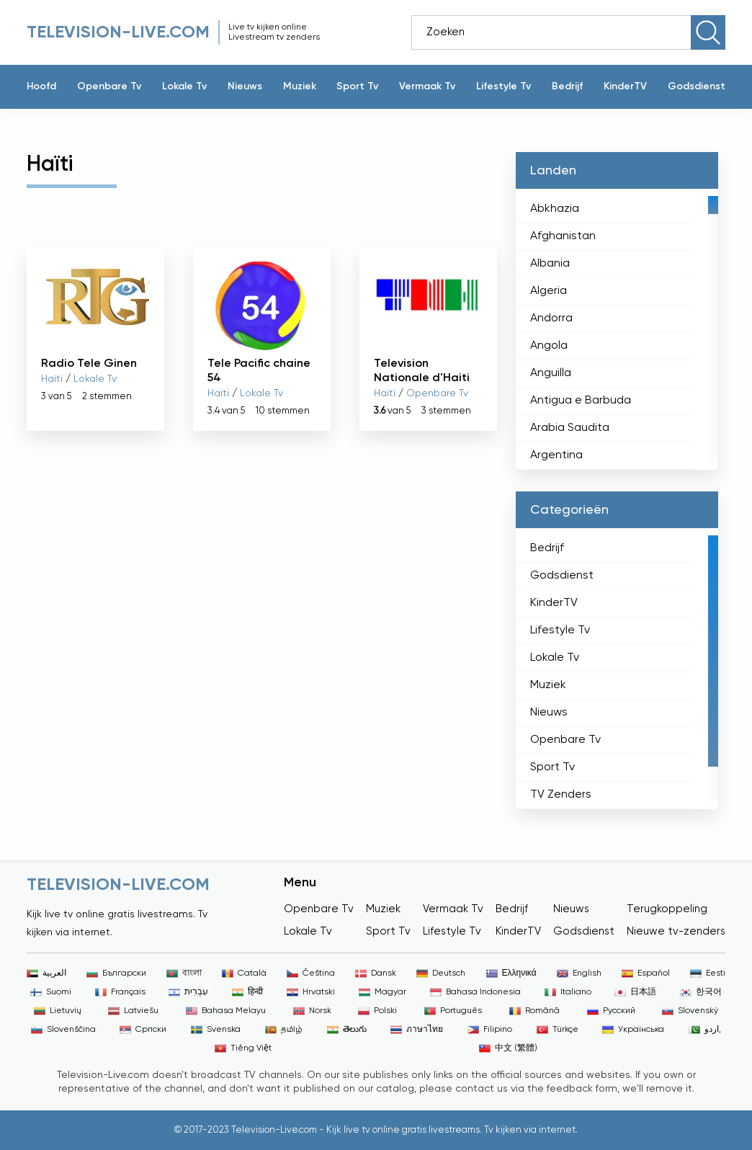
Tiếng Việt (243, 1048)
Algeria (548, 291)
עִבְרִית (188, 992)
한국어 (701, 992)
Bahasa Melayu (226, 1011)
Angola (549, 346)
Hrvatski (311, 992)
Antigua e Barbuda (580, 400)
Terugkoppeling (667, 909)
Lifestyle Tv (503, 86)
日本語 (635, 992)
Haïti (52, 379)
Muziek (299, 86)
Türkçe (557, 1029)
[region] (617, 329)
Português (453, 1011)
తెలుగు (347, 1029)
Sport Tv (357, 86)
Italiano (568, 992)
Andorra (551, 318)
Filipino (489, 1029)
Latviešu (133, 1011)
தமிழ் (284, 1029)
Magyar (382, 992)
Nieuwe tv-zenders (676, 931)
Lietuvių (57, 1011)
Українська (633, 1029)
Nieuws (245, 86)
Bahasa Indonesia (475, 992)
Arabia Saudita (569, 428)
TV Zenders (560, 795)
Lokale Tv (184, 86)
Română (534, 1011)
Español (646, 973)
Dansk (375, 973)
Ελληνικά (511, 973)
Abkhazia (554, 209)
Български (116, 973)
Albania (550, 263)
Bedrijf (567, 86)
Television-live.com (118, 32)
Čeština (311, 973)
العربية (46, 973)
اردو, (705, 1029)
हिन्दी (247, 992)
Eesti (707, 973)
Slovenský (690, 1011)
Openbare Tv (109, 86)
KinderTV (625, 86)
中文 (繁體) (508, 1048)
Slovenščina (63, 1029)
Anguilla (550, 373)
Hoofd (41, 86)
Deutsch (440, 973)
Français (120, 992)
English (579, 973)
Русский (611, 1011)
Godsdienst (696, 86)
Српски (143, 1029)
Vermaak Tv (427, 86)
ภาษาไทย (416, 1029)
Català (244, 973)
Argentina (556, 455)
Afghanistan (563, 236)
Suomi (50, 992)
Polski (377, 1011)
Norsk (312, 1011)
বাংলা (184, 973)
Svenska (216, 1029)
